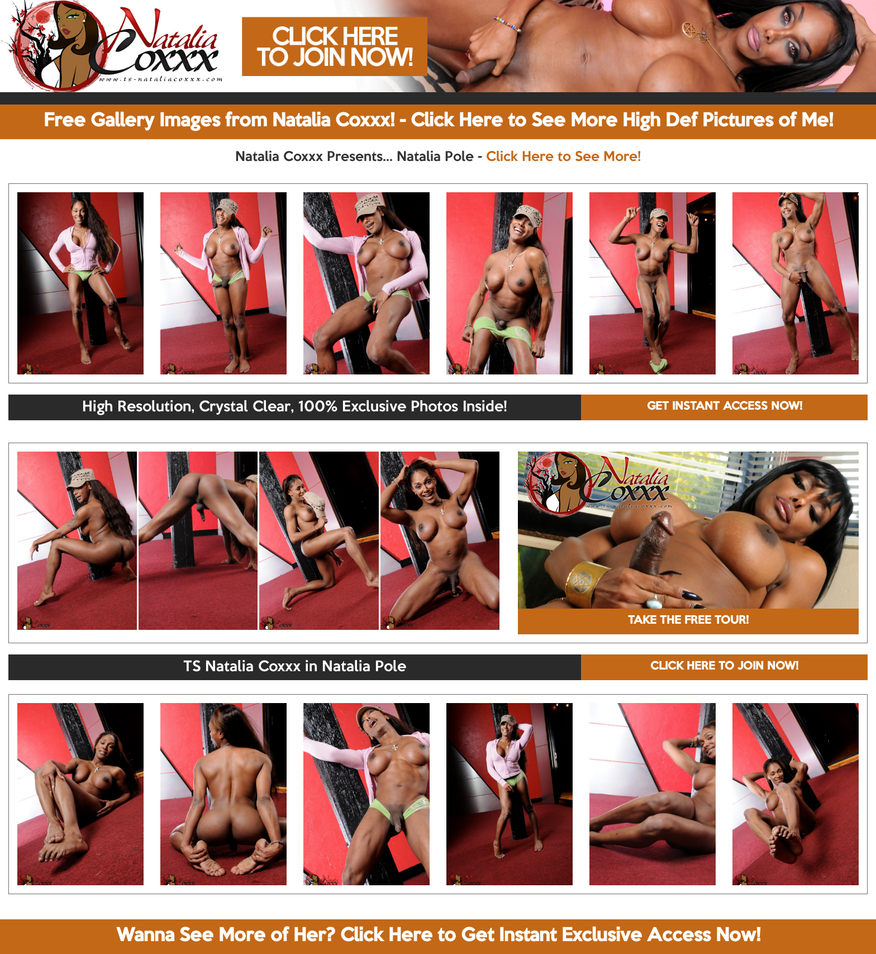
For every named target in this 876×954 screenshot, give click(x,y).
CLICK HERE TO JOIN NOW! (724, 667)
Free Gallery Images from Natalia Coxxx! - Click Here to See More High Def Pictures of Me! (438, 121)
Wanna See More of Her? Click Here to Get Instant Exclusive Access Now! (438, 936)
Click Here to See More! (563, 157)
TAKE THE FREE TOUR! (688, 621)
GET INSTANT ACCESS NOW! (724, 407)
